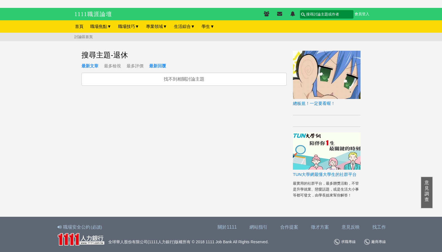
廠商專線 (375, 242)
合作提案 (289, 227)
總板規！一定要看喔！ (314, 103)
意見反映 (351, 227)
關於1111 (227, 227)
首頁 (79, 26)
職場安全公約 (80, 227)
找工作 (379, 227)
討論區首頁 (83, 37)
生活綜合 (184, 26)
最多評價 (135, 65)
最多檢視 (112, 65)
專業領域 (156, 26)
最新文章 (89, 65)
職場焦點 (100, 26)
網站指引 (258, 227)
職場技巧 (128, 26)
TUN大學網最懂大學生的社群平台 (325, 174)
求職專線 (345, 242)
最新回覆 (157, 65)
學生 (208, 26)
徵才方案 (320, 227)
